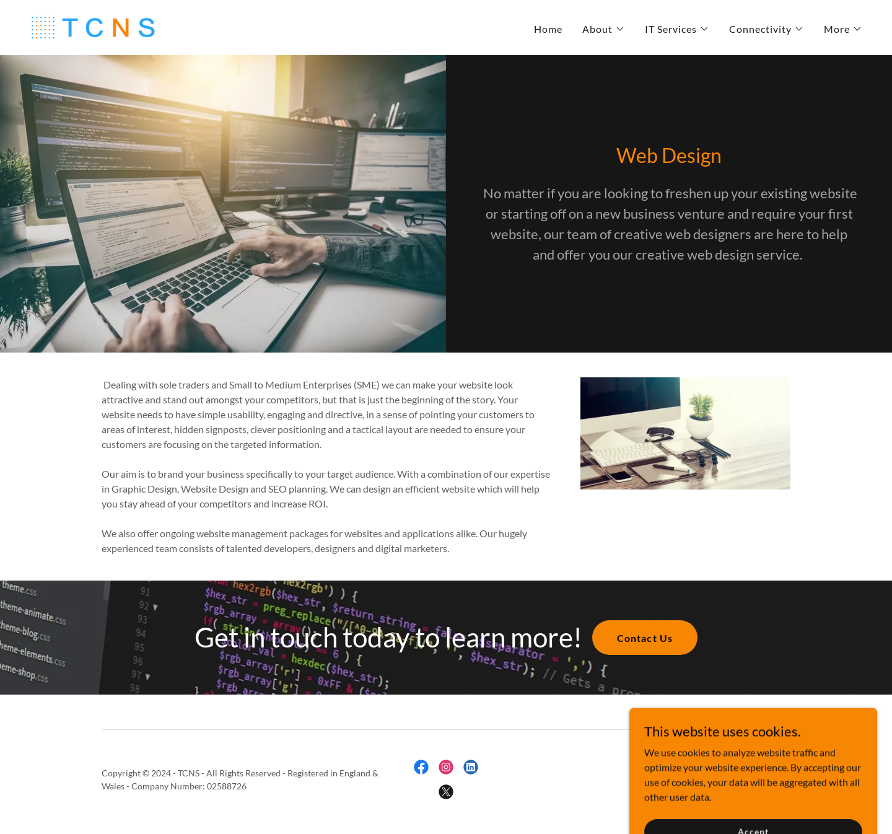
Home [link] (548, 29)
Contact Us (644, 638)
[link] (92, 26)
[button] (603, 29)
